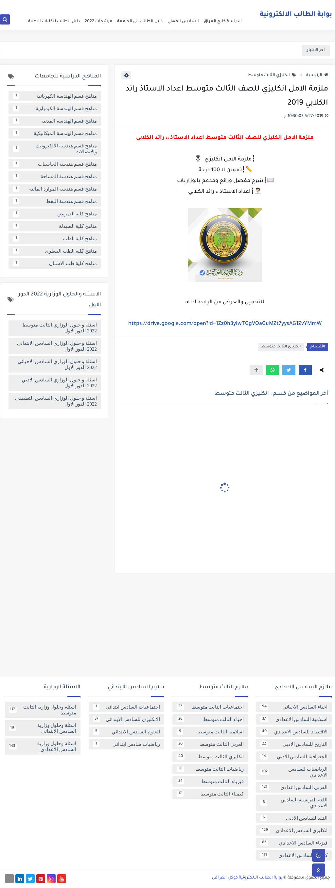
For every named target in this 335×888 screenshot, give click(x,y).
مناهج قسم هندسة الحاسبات (55, 164)
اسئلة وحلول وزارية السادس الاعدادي (42, 746)
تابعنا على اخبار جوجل (128, 5)
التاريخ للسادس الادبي (293, 744)
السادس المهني (183, 21)
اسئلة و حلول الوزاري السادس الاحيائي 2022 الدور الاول (57, 364)
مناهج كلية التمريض (55, 214)
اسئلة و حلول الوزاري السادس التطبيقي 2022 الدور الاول (56, 401)
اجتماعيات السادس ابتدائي (126, 707)
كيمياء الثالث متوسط (210, 794)
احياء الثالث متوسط (210, 719)
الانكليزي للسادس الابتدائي (126, 719)
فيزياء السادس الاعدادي (293, 843)
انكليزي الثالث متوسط (272, 75)
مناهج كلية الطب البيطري (55, 251)
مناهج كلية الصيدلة (55, 226)
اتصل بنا (156, 5)
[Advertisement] (167, 628)
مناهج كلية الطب (55, 239)
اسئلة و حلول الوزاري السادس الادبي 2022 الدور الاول (59, 382)
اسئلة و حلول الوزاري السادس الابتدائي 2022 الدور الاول (57, 346)
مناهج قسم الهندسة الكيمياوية (55, 108)
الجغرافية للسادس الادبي (293, 757)
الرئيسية (317, 75)
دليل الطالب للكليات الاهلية (54, 21)
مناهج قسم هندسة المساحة (55, 176)
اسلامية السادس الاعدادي (293, 719)
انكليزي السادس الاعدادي (293, 830)
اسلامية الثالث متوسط (210, 732)
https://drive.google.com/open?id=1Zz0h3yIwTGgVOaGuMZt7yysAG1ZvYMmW (225, 324)
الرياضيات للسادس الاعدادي (293, 772)
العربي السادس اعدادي (293, 787)
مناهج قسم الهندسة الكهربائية (55, 96)
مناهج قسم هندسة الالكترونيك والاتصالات (55, 148)
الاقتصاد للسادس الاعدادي (293, 732)
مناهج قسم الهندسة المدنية (55, 121)
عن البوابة (237, 5)
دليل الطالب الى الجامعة (140, 21)
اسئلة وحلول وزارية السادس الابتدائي (42, 728)
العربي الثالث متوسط (210, 744)
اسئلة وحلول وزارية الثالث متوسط (42, 709)
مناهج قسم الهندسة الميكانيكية (55, 133)
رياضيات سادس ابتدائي (126, 744)
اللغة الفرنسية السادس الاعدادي (293, 802)
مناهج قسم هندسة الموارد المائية (55, 189)
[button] (305, 370)
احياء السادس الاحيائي (293, 707)
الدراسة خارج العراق (223, 21)
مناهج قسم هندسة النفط (55, 201)
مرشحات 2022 (98, 21)
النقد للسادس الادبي (293, 818)
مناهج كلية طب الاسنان (55, 263)
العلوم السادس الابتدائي (126, 732)
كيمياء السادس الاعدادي (293, 855)
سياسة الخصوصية (209, 5)
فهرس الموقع (179, 5)
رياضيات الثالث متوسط (210, 769)
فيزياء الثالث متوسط (210, 781)
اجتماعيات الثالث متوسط (210, 707)
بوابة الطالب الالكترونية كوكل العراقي (247, 878)
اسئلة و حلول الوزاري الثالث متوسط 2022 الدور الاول (59, 327)
